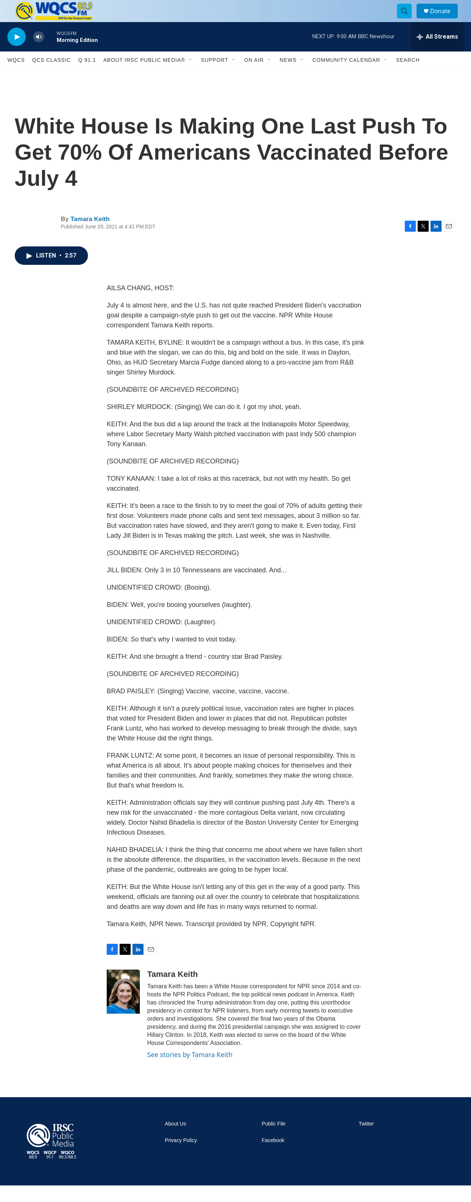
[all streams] (437, 53)
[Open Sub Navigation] (191, 76)
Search (407, 76)
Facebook (273, 1157)
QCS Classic (51, 76)
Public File (274, 1140)
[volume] (38, 53)
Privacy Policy (181, 1157)
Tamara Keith (89, 235)
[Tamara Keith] (123, 1008)
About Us (175, 1140)
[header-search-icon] (407, 19)
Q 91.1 (87, 76)
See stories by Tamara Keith (190, 1071)
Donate (444, 19)
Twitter (366, 1140)
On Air (254, 76)
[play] (16, 53)
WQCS (16, 76)
